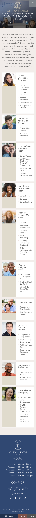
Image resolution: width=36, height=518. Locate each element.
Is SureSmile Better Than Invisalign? (24, 289)
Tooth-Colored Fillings (25, 169)
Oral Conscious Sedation (26, 373)
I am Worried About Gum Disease (23, 120)
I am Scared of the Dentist (24, 366)
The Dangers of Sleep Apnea (26, 341)
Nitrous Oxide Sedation (25, 378)
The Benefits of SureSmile (26, 283)
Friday (12, 475)
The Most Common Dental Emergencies (25, 408)
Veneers (23, 222)
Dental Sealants (26, 103)
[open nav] (33, 3)
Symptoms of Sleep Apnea (25, 336)
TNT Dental (21, 511)
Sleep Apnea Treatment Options (25, 352)
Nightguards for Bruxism (26, 106)
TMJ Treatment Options (26, 313)
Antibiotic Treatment (24, 134)
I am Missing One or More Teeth (23, 188)
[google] (10, 498)
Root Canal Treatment (24, 415)
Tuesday (11, 467)
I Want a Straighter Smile (22, 267)
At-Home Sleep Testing (26, 346)
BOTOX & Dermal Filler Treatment (24, 243)
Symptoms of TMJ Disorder (25, 308)
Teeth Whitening (24, 237)
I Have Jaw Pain (25, 302)
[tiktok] (25, 498)
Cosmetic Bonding (23, 231)
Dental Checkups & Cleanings (24, 87)
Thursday (11, 473)
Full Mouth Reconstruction (26, 174)
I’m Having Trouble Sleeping (22, 327)
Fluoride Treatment (24, 98)
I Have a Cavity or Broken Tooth (24, 148)
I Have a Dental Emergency (24, 391)
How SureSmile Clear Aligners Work (25, 277)
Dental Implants (26, 202)
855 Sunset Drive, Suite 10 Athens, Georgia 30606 (18, 489)
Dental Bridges (25, 196)
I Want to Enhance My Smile (23, 215)
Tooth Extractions (24, 420)
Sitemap (15, 509)
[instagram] (20, 498)
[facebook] (15, 498)
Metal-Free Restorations (25, 226)
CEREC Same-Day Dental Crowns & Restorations (25, 162)
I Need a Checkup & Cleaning (23, 78)
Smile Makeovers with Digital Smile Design (26, 251)
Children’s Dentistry (23, 93)
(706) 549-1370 (18, 494)
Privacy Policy (21, 509)
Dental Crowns (25, 156)
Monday (12, 464)
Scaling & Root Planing (25, 129)
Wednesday (10, 470)
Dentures (23, 199)
